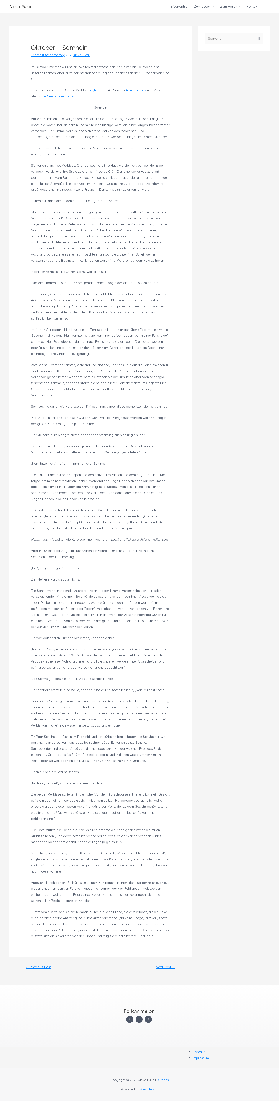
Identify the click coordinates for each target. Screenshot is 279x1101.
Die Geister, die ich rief (58, 96)
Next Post (165, 967)
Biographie (179, 6)
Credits (163, 1080)
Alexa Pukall (21, 6)
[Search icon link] (265, 6)
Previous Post (39, 967)
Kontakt (252, 6)
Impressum (201, 1058)
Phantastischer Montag (48, 55)
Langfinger (95, 90)
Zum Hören (228, 6)
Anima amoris (136, 90)
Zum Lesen (202, 6)
